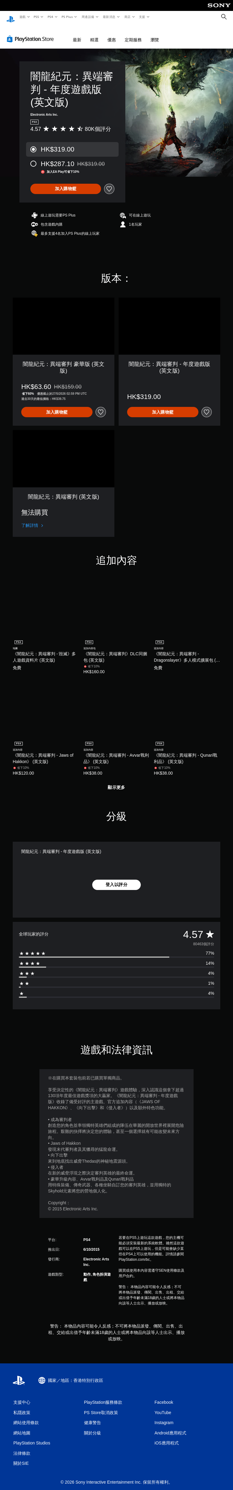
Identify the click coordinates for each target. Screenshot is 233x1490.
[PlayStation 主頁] (10, 17)
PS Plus (67, 17)
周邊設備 (87, 17)
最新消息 (109, 17)
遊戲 (22, 17)
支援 (142, 17)
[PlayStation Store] (31, 33)
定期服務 (133, 34)
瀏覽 (154, 34)
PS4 (50, 17)
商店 (127, 17)
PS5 (36, 17)
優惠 (111, 34)
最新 (77, 34)
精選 (94, 34)
